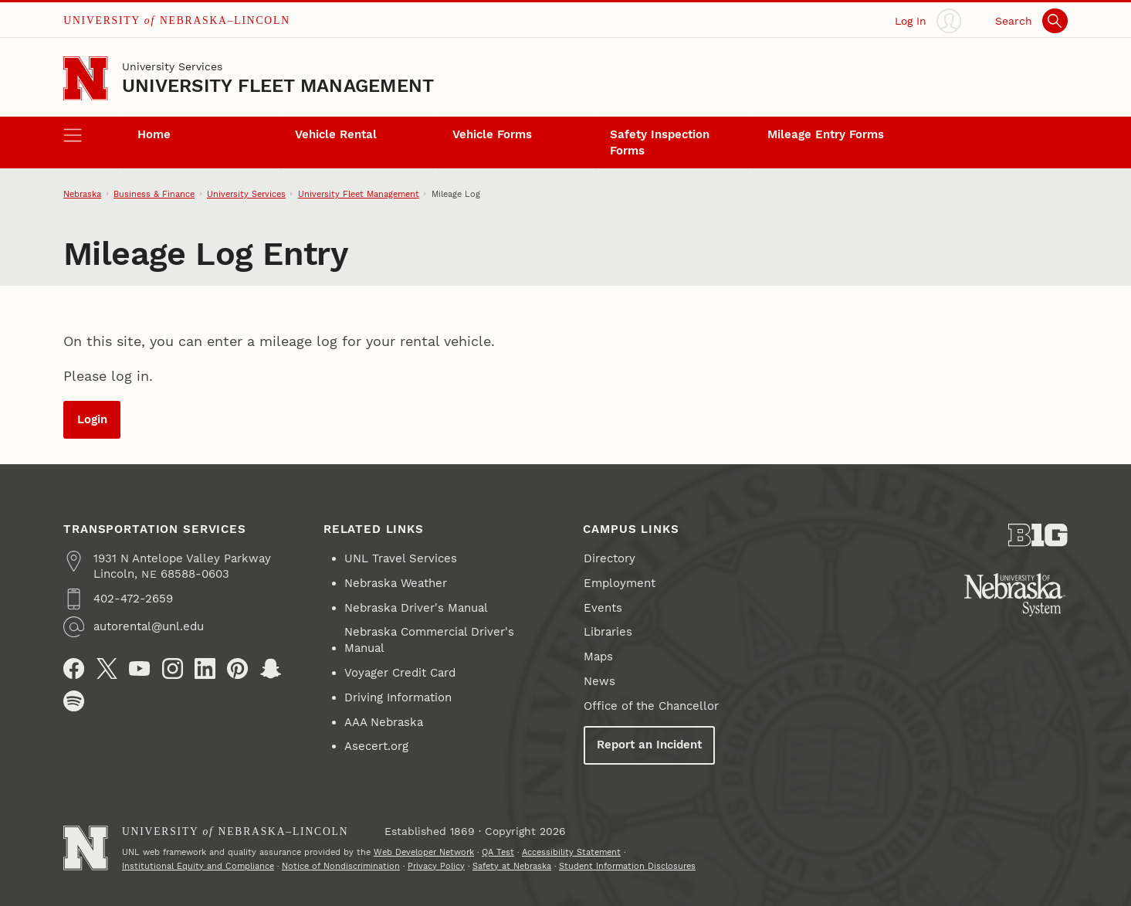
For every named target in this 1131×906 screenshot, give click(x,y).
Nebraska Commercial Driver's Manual (429, 639)
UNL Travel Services (400, 558)
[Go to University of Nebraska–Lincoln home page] (85, 78)
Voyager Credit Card (399, 673)
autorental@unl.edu (148, 626)
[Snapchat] (270, 668)
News (599, 681)
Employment (619, 583)
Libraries (608, 632)
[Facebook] (73, 668)
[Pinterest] (237, 668)
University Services (172, 66)
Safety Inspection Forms (659, 142)
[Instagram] (172, 668)
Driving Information (398, 697)
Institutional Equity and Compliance (198, 865)
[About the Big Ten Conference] (1038, 535)
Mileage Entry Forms (825, 134)
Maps (598, 656)
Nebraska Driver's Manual (416, 608)
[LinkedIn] (205, 668)
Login (92, 419)
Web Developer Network (424, 852)
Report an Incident (649, 745)
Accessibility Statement (571, 852)
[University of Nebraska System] (1015, 595)
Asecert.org (376, 746)
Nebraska (82, 193)
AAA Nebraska (383, 722)
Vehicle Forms (492, 134)
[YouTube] (139, 668)
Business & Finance (154, 193)
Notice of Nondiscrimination (341, 865)
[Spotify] (73, 701)
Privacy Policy (436, 865)
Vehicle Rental (336, 134)
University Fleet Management (278, 86)
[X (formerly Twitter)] (107, 668)
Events (603, 608)
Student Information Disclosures (627, 865)
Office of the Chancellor (651, 706)
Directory (609, 558)
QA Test (498, 852)
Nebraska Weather (395, 583)
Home (154, 134)
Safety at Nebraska (511, 865)
